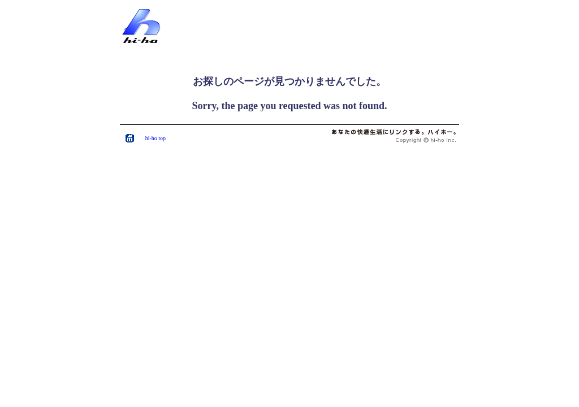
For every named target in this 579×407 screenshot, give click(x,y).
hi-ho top (155, 138)
